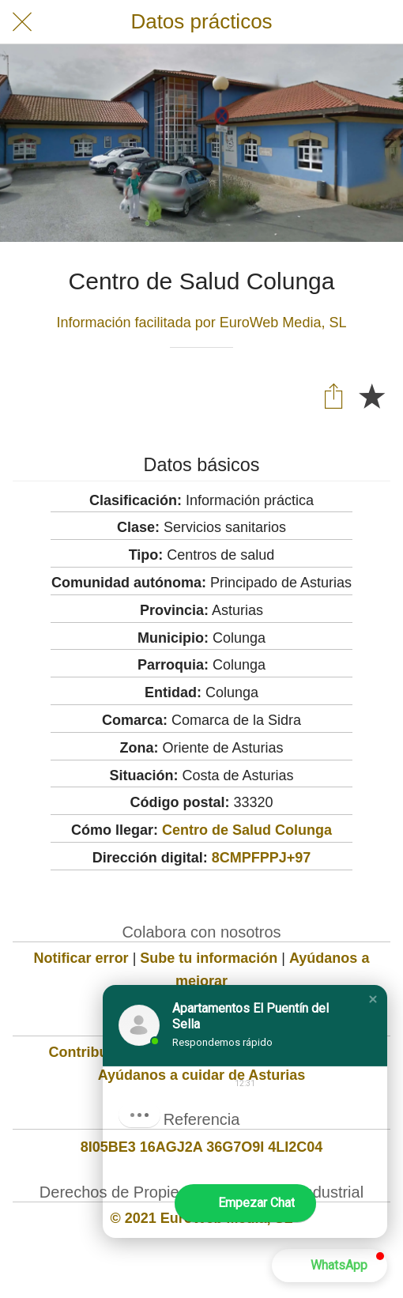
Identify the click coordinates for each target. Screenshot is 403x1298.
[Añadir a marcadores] (371, 395)
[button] (373, 999)
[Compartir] (333, 395)
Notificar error (81, 958)
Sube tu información (208, 958)
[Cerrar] (22, 22)
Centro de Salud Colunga (247, 830)
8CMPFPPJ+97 (261, 858)
